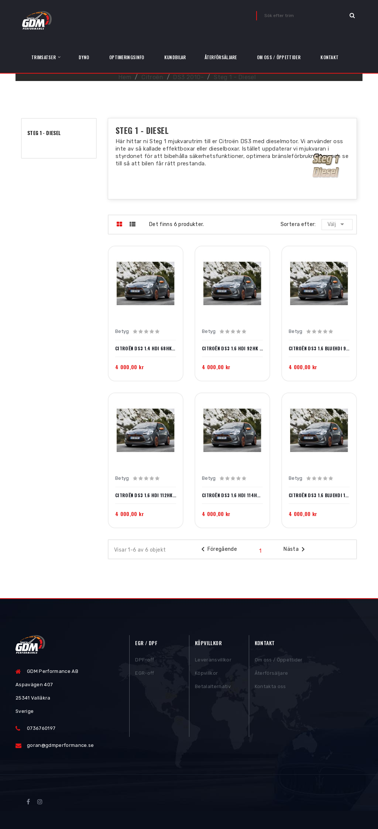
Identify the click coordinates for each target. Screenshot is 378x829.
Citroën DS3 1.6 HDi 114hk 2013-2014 (232, 495)
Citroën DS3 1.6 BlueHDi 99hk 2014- (319, 348)
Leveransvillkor (213, 661)
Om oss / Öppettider (279, 661)
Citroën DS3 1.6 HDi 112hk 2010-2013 (145, 495)
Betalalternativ (213, 687)
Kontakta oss (270, 687)
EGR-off (144, 674)
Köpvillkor (206, 674)
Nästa (295, 549)
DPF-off (144, 661)
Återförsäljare (271, 674)
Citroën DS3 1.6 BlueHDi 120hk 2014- (319, 495)
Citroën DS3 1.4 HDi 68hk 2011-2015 (145, 348)
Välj (337, 224)
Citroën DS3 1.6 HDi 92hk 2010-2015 (232, 348)
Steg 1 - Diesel (44, 133)
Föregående (218, 549)
